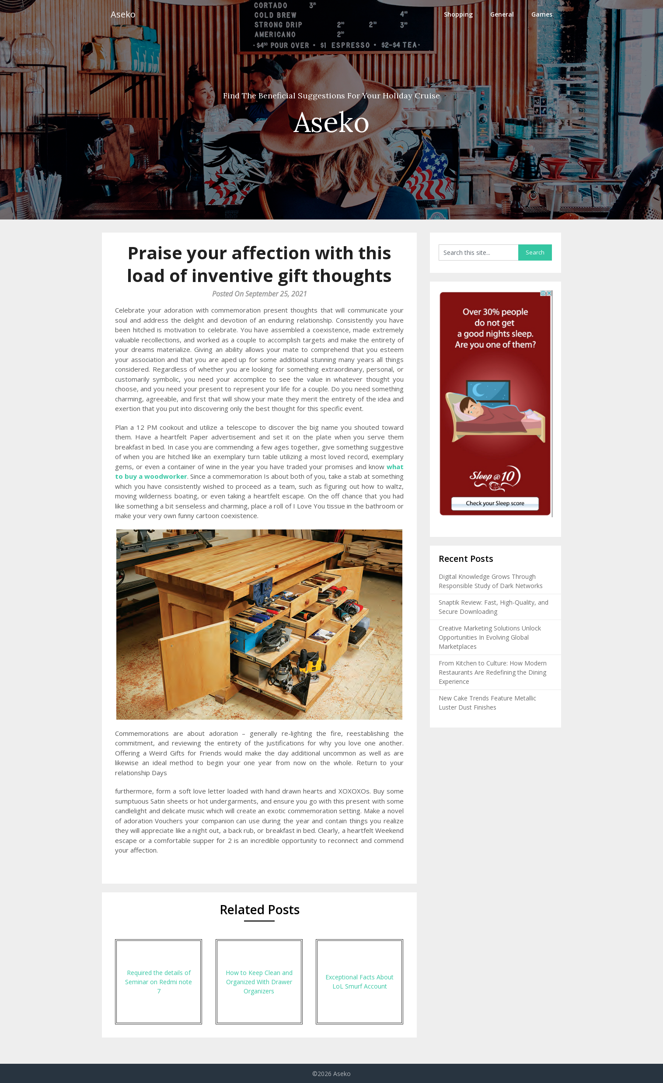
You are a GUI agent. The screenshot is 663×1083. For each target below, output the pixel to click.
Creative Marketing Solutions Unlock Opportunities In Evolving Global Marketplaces (490, 637)
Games (541, 14)
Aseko (123, 14)
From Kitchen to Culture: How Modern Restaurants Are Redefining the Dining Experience (493, 672)
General (502, 14)
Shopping (458, 14)
